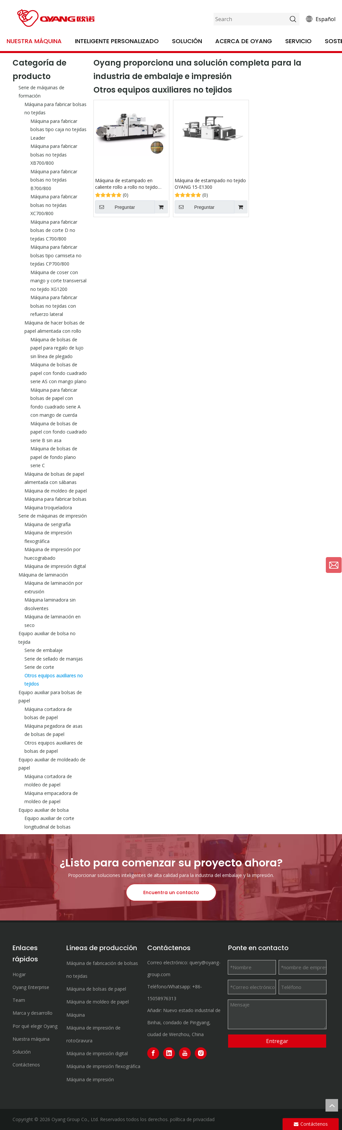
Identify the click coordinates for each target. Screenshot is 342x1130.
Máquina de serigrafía (47, 524)
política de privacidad (192, 1119)
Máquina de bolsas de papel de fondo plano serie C (53, 456)
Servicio (298, 41)
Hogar (19, 974)
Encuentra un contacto (171, 892)
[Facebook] (153, 1053)
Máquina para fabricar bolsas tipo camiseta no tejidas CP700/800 (56, 255)
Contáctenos (26, 1064)
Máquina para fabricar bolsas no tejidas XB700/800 (53, 154)
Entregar (277, 1041)
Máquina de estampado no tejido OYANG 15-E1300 (210, 183)
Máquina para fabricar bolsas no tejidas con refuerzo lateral (53, 305)
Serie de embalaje (43, 650)
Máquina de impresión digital (55, 566)
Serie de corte (39, 667)
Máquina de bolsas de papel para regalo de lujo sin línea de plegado (57, 347)
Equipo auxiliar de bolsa (43, 810)
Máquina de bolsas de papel (96, 989)
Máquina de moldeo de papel (55, 491)
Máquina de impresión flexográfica (103, 1066)
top (331, 1105)
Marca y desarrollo (32, 1013)
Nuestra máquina (34, 41)
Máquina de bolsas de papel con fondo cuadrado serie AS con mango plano (58, 372)
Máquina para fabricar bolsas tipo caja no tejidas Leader (58, 129)
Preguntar (115, 206)
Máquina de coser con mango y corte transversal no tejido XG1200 (58, 280)
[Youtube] (185, 1053)
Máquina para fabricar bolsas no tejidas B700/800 (53, 179)
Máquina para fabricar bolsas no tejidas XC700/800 (53, 204)
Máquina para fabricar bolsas (55, 499)
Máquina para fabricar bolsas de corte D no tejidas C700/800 (53, 230)
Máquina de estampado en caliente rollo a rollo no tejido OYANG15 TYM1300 (126, 183)
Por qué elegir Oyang (35, 1026)
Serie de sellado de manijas (53, 659)
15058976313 (161, 998)
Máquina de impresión (90, 1079)
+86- (197, 986)
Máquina (75, 1015)
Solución (187, 41)
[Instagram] (201, 1053)
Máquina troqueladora (48, 507)
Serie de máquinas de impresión (52, 516)
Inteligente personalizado (117, 41)
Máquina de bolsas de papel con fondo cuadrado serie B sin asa (58, 431)
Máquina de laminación (43, 575)
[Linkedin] (169, 1053)
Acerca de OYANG (243, 41)
